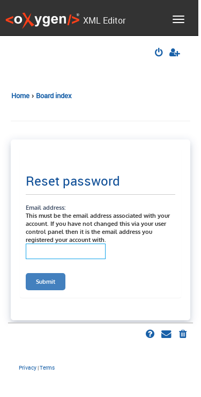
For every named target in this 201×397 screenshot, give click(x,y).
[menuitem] (159, 53)
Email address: (45, 207)
